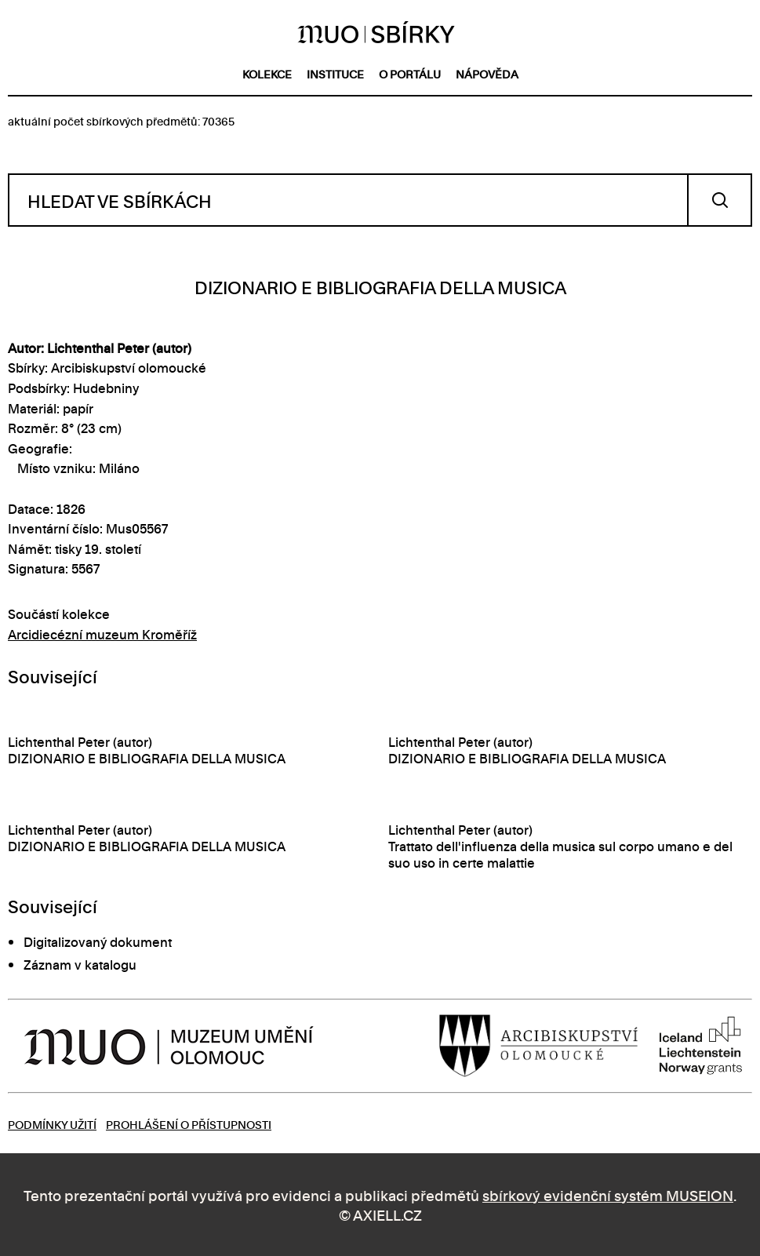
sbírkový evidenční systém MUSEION (607, 1194)
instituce (335, 73)
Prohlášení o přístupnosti (188, 1123)
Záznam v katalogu (80, 964)
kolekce (267, 73)
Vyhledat (719, 200)
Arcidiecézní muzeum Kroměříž (102, 634)
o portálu (410, 73)
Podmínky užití (52, 1123)
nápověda (487, 73)
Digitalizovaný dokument (98, 941)
